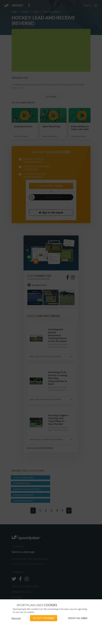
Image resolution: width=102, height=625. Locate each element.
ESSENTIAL (77, 618)
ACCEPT (43, 618)
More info (16, 618)
